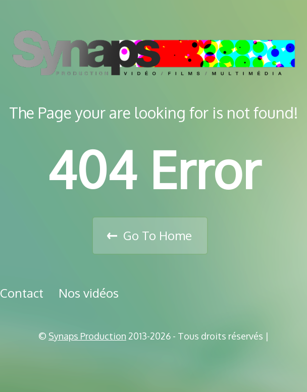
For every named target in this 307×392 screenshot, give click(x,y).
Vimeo (157, 362)
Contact (21, 293)
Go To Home (157, 235)
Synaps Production (87, 336)
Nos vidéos (89, 293)
